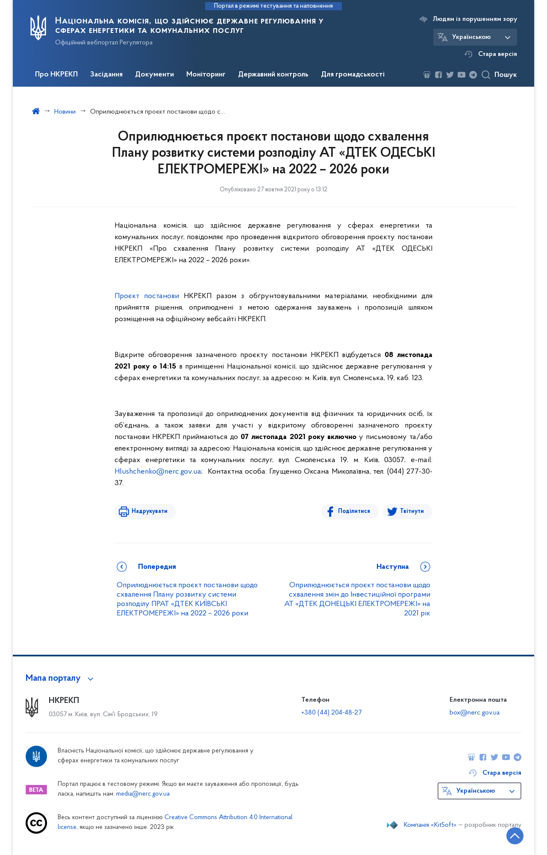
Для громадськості (353, 75)
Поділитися (354, 511)
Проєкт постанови (147, 296)
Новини (65, 111)
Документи (154, 75)
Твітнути (412, 511)
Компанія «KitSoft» (430, 825)
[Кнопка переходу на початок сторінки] (514, 835)
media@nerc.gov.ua (143, 794)
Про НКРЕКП (56, 75)
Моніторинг (206, 75)
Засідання (106, 75)
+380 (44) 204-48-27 (331, 712)
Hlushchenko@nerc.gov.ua (158, 472)
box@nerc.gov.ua (475, 712)
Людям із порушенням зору (475, 19)
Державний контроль (273, 75)
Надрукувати (150, 511)
